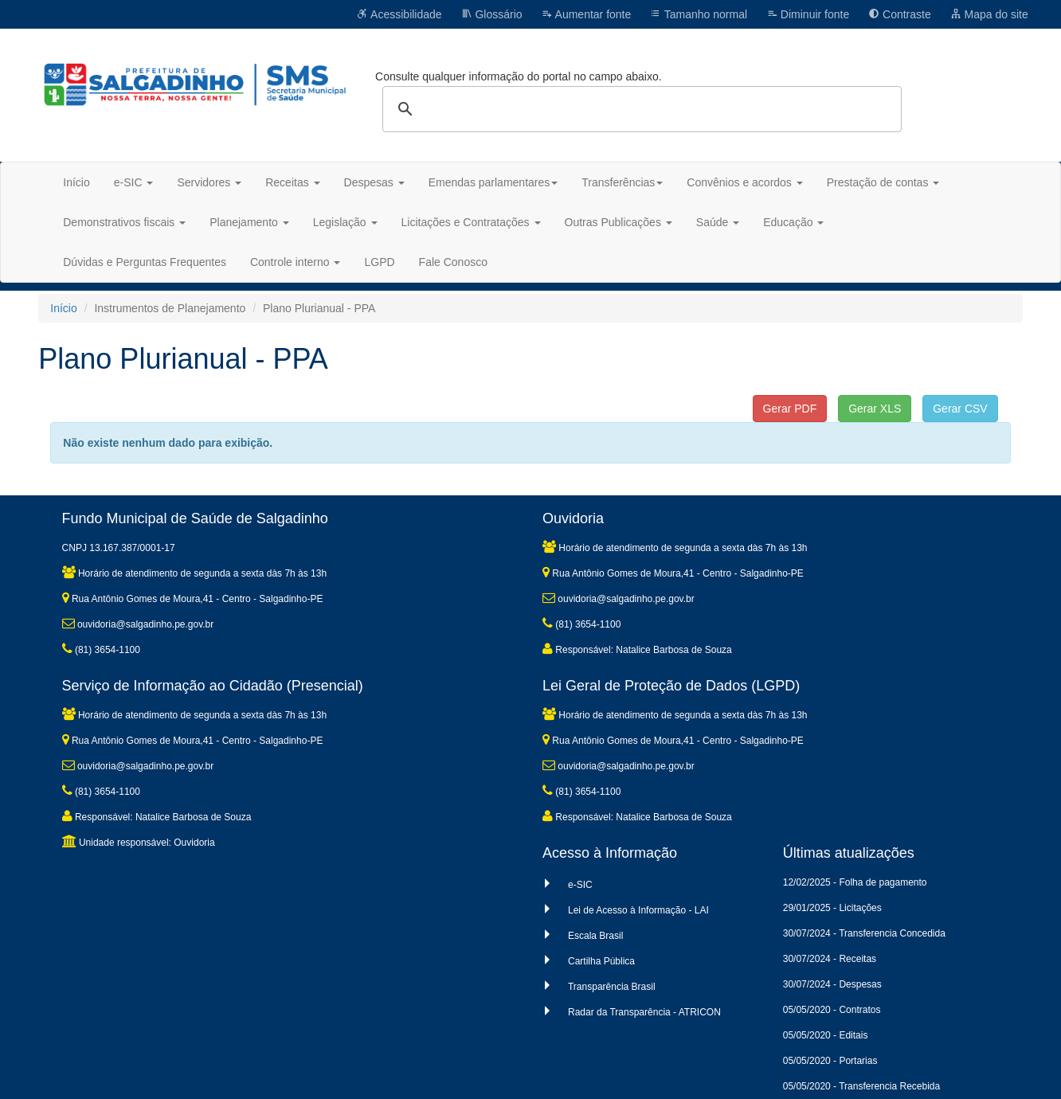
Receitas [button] (292, 182)
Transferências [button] (622, 182)
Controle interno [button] (295, 262)
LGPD (379, 262)
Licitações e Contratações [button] (471, 222)
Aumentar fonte (586, 14)
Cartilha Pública (601, 961)
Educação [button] (793, 222)
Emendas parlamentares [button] (493, 182)
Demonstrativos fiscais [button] (124, 222)
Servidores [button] (209, 182)
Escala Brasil (595, 935)
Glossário (492, 14)
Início (76, 182)
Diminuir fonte (807, 14)
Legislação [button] (345, 222)
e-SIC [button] (134, 182)
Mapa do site (989, 14)
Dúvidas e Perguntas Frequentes (144, 262)
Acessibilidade (399, 14)
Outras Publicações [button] (618, 222)
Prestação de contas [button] (883, 182)
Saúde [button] (717, 222)
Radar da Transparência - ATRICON (644, 1012)
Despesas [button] (374, 182)
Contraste (899, 14)
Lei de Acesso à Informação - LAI (638, 910)
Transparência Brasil (612, 986)
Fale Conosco (453, 262)
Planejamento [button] (249, 222)
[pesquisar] (640, 109)
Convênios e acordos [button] (744, 182)
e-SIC (580, 884)
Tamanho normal (698, 14)
